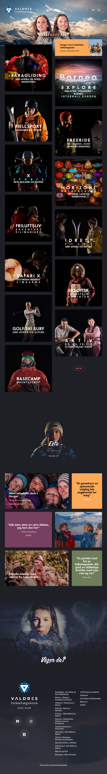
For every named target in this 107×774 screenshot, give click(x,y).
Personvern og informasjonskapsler (53, 765)
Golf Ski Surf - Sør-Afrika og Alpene (66, 746)
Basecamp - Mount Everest (65, 754)
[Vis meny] (99, 10)
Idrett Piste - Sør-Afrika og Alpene (65, 732)
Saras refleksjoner (54, 450)
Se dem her (86, 499)
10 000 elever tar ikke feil (89, 692)
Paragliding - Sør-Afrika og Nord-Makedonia (65, 693)
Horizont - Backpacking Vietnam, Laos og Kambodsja (64, 721)
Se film (28, 535)
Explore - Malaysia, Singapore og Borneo (63, 698)
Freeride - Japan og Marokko (62, 709)
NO (91, 10)
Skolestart (84, 695)
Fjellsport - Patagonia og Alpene (64, 703)
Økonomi (83, 701)
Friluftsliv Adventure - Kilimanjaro (63, 727)
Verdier (83, 704)
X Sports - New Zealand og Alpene (65, 714)
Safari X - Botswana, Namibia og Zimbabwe (64, 738)
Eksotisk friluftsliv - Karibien (65, 742)
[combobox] (91, 9)
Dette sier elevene (16, 504)
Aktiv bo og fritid (61, 751)
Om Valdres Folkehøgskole (90, 698)
